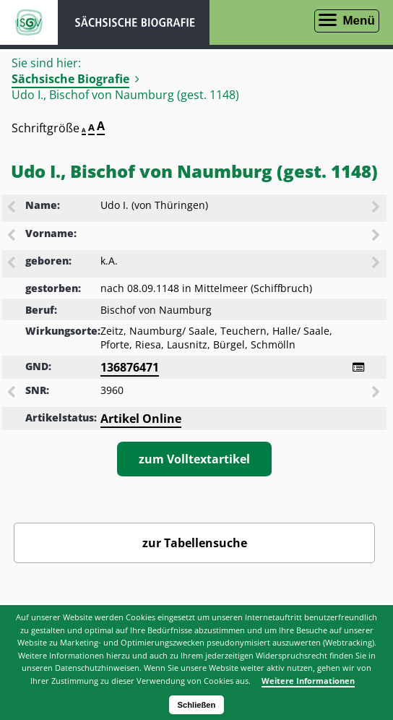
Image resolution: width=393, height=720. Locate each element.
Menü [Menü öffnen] (358, 20)
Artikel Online (140, 419)
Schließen (197, 704)
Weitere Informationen (308, 680)
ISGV (29, 22)
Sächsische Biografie (70, 79)
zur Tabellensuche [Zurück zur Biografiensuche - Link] (194, 543)
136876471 (129, 367)
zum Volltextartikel (194, 459)
